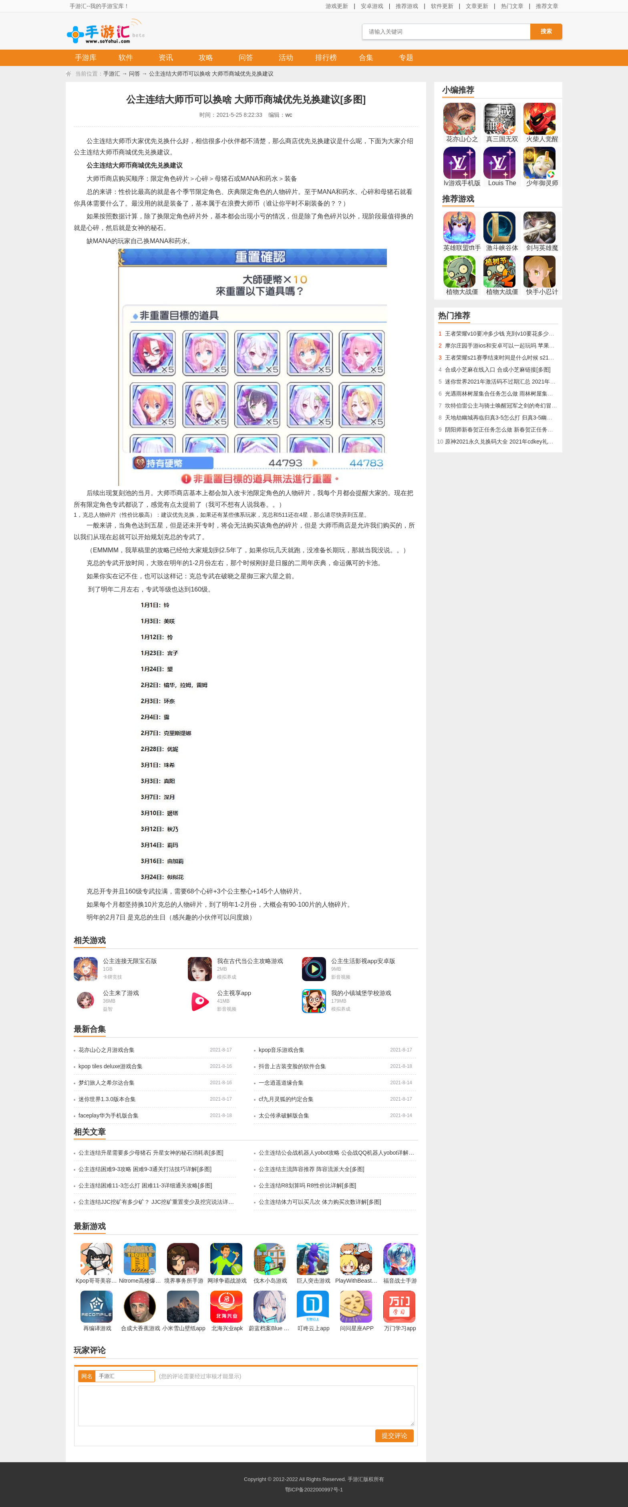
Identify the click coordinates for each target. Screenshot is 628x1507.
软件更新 (442, 6)
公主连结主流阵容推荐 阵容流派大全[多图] (311, 1169)
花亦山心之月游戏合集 (106, 1050)
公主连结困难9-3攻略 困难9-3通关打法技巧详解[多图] (144, 1169)
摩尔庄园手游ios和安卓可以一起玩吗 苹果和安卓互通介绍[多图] (524, 345)
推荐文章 (547, 6)
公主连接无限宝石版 (130, 960)
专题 (406, 58)
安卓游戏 (372, 6)
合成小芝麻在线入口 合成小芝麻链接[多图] (498, 369)
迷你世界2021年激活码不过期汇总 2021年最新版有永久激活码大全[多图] (535, 381)
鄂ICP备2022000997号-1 (314, 1490)
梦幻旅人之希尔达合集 (106, 1082)
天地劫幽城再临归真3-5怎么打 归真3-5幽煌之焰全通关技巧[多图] (525, 417)
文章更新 (477, 6)
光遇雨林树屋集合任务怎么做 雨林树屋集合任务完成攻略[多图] (523, 393)
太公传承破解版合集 (284, 1115)
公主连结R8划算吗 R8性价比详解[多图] (307, 1185)
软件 (126, 58)
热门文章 (512, 6)
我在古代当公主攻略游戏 (250, 960)
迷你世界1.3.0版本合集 (107, 1099)
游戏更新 (337, 6)
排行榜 (326, 58)
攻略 (206, 58)
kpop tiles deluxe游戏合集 (110, 1066)
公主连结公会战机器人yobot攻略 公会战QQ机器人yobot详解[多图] (337, 1152)
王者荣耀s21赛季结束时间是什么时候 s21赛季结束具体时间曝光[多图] (532, 357)
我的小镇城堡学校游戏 (361, 992)
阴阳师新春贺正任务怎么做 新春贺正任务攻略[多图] (509, 429)
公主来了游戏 (121, 992)
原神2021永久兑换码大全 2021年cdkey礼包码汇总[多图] (515, 441)
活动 (286, 58)
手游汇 (111, 73)
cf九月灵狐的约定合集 (286, 1099)
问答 (246, 58)
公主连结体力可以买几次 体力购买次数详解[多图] (320, 1202)
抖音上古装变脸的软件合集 (292, 1066)
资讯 (166, 58)
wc (288, 115)
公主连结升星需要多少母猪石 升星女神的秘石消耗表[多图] (150, 1152)
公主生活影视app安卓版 (363, 960)
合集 (366, 58)
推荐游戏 (407, 6)
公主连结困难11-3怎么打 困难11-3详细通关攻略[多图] (145, 1185)
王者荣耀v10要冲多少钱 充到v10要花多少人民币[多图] (512, 333)
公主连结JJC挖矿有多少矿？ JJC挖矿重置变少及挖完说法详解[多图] (156, 1202)
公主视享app (234, 992)
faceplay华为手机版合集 (108, 1115)
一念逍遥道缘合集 (281, 1082)
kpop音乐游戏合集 (281, 1050)
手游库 (86, 58)
